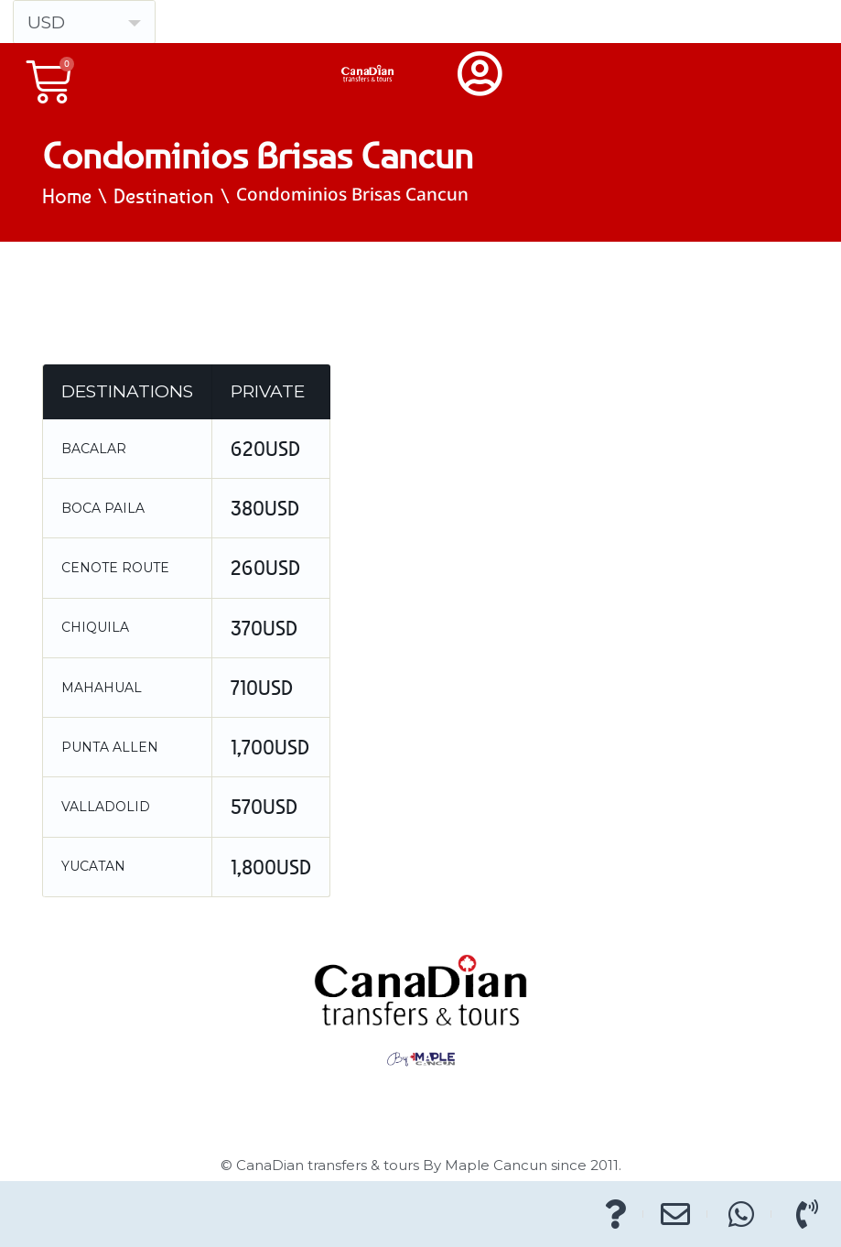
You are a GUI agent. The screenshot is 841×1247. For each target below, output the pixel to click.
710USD (262, 687)
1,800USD (271, 867)
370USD (264, 628)
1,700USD (270, 747)
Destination (163, 196)
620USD (265, 449)
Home (67, 196)
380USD (265, 508)
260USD (265, 568)
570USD (264, 807)
